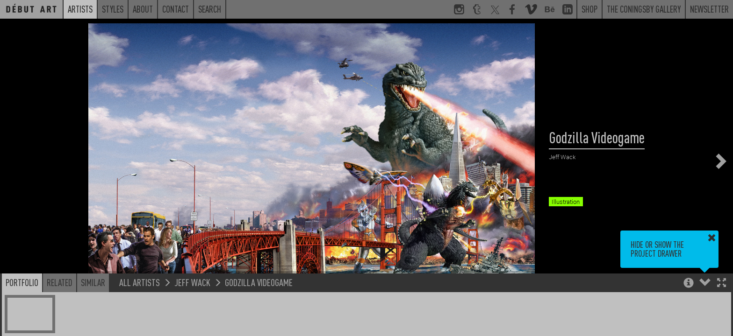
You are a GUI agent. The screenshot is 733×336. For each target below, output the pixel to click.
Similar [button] (93, 282)
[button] (721, 283)
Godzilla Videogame (259, 282)
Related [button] (59, 282)
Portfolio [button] (22, 282)
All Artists (139, 282)
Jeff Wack (192, 282)
